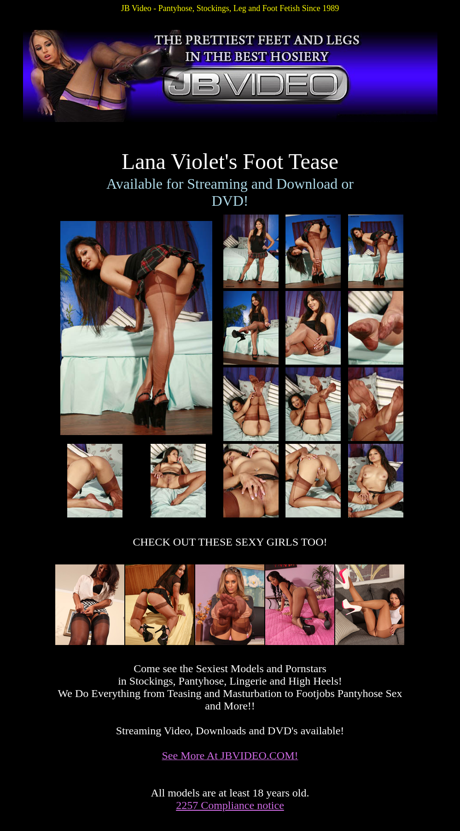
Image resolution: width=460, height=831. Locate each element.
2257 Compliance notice (230, 805)
